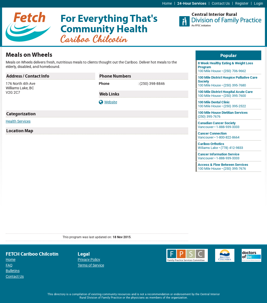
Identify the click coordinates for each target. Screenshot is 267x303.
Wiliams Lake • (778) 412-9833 (220, 146)
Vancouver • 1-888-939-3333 (218, 125)
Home (167, 3)
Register (241, 3)
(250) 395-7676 (223, 114)
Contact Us (221, 3)
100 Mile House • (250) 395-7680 (227, 81)
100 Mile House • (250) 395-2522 (222, 104)
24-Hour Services (191, 3)
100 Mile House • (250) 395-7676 (223, 167)
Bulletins (13, 271)
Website (108, 102)
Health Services (18, 121)
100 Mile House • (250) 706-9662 (225, 67)
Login (258, 3)
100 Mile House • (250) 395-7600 (225, 94)
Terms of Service (91, 265)
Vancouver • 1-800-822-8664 (218, 135)
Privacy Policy (89, 259)
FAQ (9, 265)
